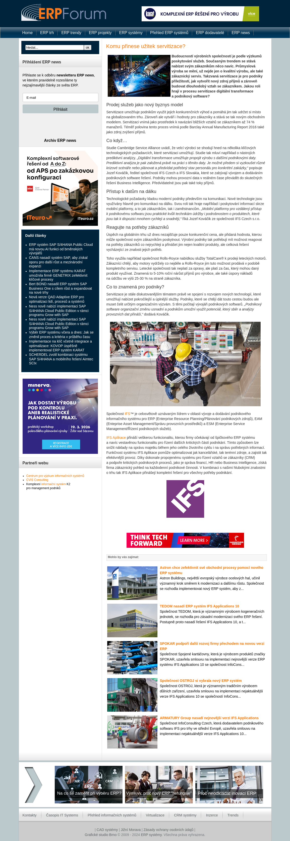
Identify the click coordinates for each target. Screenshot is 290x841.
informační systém (53, 484)
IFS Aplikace (116, 438)
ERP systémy (151, 835)
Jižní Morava (131, 830)
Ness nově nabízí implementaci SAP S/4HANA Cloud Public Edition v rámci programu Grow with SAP (59, 310)
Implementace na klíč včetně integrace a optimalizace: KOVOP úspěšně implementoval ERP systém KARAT (60, 345)
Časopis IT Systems (62, 815)
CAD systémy (107, 830)
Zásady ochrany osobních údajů (168, 830)
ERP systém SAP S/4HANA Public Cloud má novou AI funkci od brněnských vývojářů (61, 249)
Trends (233, 815)
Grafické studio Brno (101, 835)
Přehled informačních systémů (112, 815)
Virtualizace (155, 815)
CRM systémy (185, 815)
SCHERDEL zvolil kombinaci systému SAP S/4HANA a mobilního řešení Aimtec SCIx (61, 359)
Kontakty (30, 815)
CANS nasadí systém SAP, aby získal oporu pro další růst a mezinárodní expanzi (58, 262)
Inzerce (212, 815)
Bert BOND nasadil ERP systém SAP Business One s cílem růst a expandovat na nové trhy (60, 288)
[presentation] (61, 125)
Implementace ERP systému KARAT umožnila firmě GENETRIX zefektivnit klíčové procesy (58, 275)
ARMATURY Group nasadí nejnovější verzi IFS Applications (209, 718)
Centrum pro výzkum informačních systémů (55, 476)
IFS (127, 414)
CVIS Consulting (37, 480)
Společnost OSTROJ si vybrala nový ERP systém (201, 681)
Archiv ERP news (60, 140)
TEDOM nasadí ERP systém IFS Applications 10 (199, 606)
